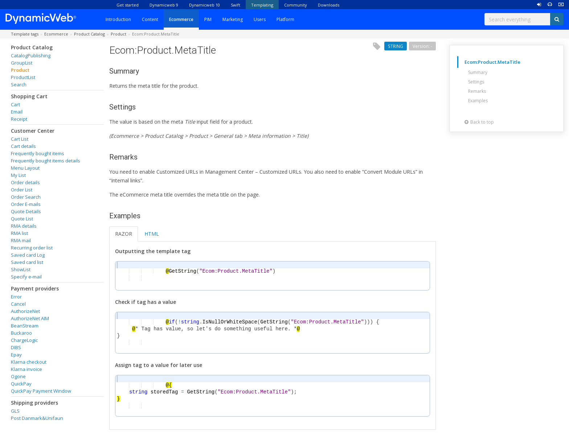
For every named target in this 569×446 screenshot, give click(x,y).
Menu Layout (25, 168)
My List (18, 175)
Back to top (479, 122)
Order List (21, 189)
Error (16, 296)
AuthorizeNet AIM (30, 318)
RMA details (24, 226)
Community (295, 5)
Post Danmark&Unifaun (37, 418)
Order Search (26, 197)
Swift (235, 5)
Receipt (19, 119)
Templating (262, 5)
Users (260, 19)
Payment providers (35, 288)
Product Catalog (32, 47)
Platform (285, 19)
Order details (25, 182)
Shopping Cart (29, 96)
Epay (16, 354)
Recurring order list (32, 247)
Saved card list (27, 262)
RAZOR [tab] (123, 233)
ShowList (20, 269)
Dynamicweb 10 (204, 5)
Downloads (328, 5)
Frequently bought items (37, 153)
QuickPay (21, 383)
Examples (478, 101)
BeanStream (24, 325)
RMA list (19, 233)
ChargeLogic (24, 340)
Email (16, 111)
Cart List (19, 139)
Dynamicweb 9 (164, 5)
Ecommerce (181, 19)
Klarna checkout (28, 362)
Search (18, 84)
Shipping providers (34, 402)
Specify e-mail (26, 276)
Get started (127, 5)
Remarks (477, 91)
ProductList (23, 77)
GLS (15, 411)
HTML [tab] (151, 233)
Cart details (23, 146)
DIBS (16, 347)
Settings (476, 82)
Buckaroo (21, 333)
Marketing (232, 19)
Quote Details (26, 211)
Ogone (18, 376)
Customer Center (32, 130)
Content (150, 19)
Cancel (18, 304)
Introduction (118, 19)
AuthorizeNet (25, 311)
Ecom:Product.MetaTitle (492, 62)
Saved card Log (28, 255)
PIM (208, 19)
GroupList (21, 62)
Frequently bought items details (45, 160)
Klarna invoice (26, 369)
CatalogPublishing (30, 55)
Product (20, 70)
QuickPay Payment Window (41, 391)
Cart (15, 104)
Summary (477, 72)
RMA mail (21, 240)
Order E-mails (26, 204)
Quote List (22, 218)
